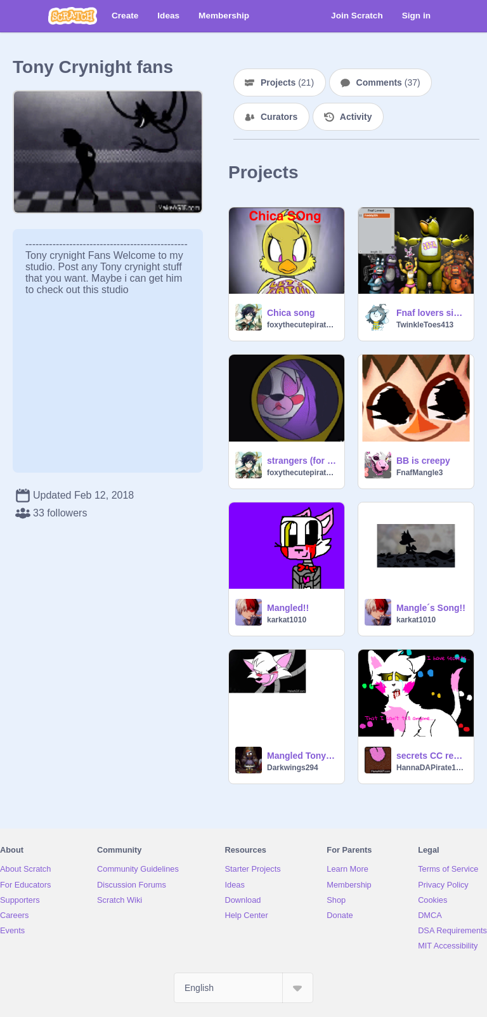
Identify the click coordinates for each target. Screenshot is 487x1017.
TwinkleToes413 (424, 324)
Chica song (291, 313)
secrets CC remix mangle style (431, 756)
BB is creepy (423, 461)
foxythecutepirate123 (302, 324)
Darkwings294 (292, 767)
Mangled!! (288, 608)
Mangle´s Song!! (430, 608)
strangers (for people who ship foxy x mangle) (302, 461)
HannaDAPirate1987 (431, 767)
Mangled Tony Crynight (302, 756)
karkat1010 (286, 619)
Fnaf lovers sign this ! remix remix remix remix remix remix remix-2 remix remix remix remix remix (431, 313)
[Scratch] (72, 16)
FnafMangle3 (419, 472)
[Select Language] (243, 988)
